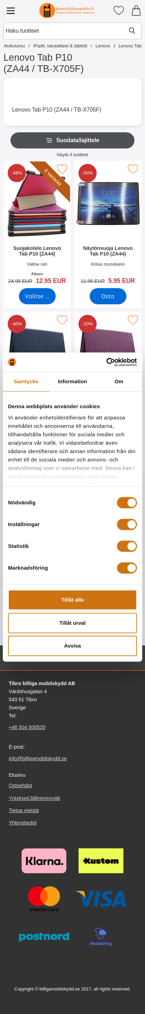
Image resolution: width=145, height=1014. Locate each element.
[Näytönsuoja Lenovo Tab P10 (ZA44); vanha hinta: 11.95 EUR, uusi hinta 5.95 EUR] (108, 224)
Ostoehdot (20, 786)
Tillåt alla (72, 600)
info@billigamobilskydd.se (38, 758)
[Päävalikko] (10, 10)
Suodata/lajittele (72, 140)
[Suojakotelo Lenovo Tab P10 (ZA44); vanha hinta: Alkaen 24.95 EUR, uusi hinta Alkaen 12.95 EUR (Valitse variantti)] (37, 224)
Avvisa (72, 646)
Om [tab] (119, 381)
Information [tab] (72, 381)
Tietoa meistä (24, 810)
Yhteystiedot (22, 823)
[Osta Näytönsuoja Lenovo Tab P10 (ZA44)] (108, 296)
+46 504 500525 (27, 727)
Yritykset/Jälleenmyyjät (34, 798)
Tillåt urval (73, 623)
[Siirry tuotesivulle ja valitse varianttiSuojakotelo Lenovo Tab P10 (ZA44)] (37, 296)
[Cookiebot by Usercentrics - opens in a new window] (106, 362)
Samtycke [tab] (26, 381)
